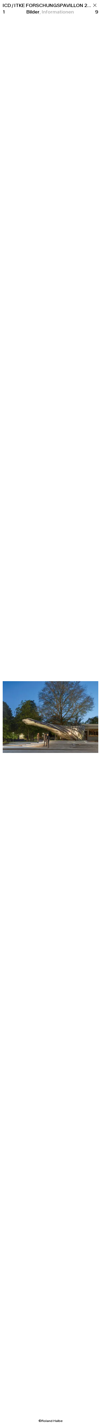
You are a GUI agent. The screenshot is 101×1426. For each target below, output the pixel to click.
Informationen (58, 12)
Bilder (33, 12)
